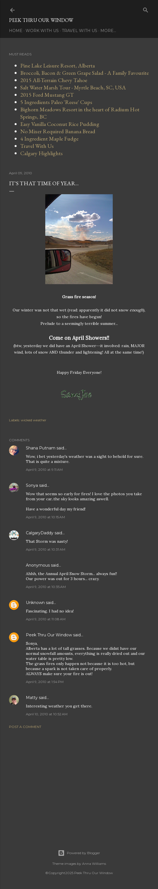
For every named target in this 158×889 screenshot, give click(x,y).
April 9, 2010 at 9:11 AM (44, 469)
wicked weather (33, 420)
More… (108, 30)
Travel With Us (79, 30)
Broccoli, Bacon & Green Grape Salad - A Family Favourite (84, 72)
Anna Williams (94, 863)
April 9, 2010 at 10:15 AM (45, 517)
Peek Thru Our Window (41, 20)
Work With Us (42, 30)
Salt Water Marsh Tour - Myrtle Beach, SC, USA (73, 87)
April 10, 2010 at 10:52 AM (46, 714)
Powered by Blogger (79, 853)
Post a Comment (25, 727)
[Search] (145, 8)
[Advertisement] (79, 782)
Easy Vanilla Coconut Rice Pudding (59, 124)
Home (15, 30)
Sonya (32, 485)
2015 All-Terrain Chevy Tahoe (53, 80)
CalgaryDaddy (39, 532)
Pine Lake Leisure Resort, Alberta (57, 65)
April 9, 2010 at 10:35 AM (46, 587)
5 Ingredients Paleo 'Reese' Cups (56, 102)
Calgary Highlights (41, 153)
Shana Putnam (40, 448)
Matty (32, 697)
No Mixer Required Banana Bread (57, 131)
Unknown (35, 602)
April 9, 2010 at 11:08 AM (46, 619)
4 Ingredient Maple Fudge (49, 138)
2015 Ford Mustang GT (47, 94)
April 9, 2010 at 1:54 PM (45, 682)
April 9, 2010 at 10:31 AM (45, 549)
